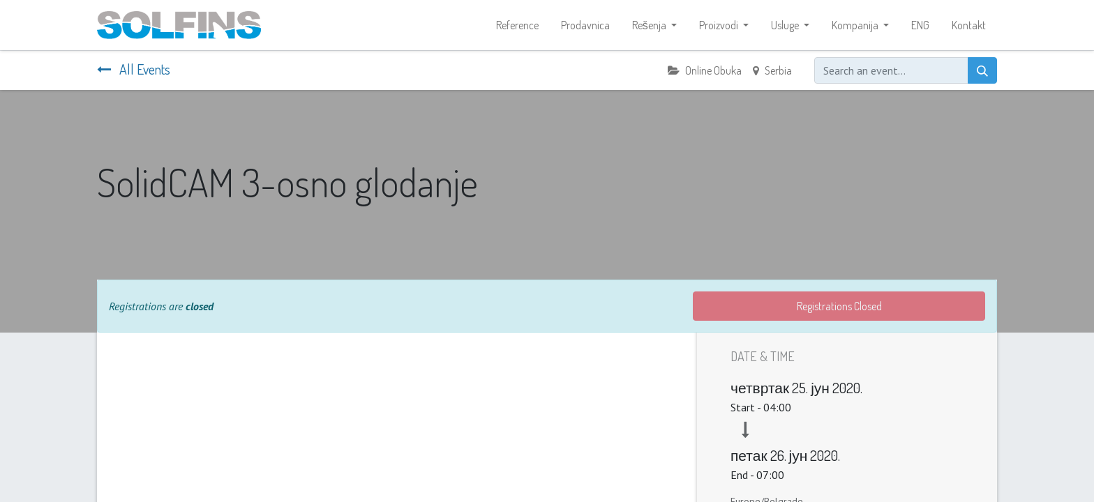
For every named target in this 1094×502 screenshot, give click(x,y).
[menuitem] (517, 25)
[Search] (982, 70)
